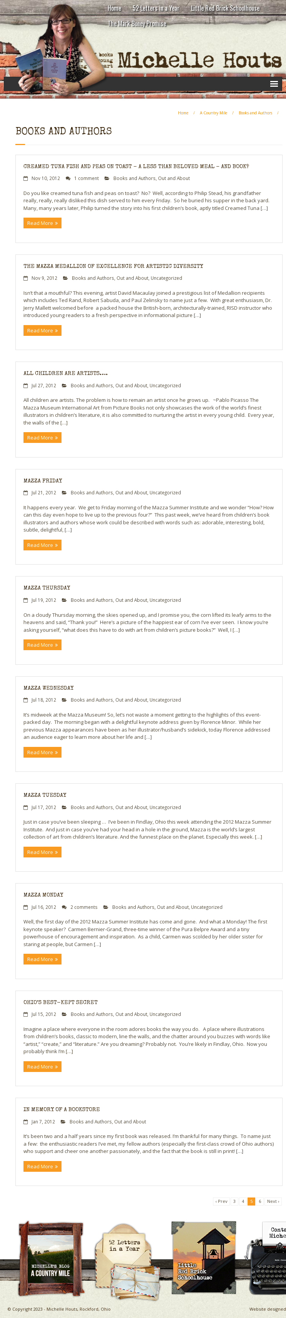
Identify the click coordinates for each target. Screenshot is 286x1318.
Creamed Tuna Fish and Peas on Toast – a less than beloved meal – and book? (136, 167)
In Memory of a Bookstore (61, 1110)
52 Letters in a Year (156, 8)
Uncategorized (166, 278)
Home (114, 8)
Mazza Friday (42, 481)
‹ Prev (221, 1201)
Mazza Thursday (46, 588)
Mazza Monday (43, 895)
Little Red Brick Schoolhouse (225, 8)
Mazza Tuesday (44, 795)
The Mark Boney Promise (137, 23)
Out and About (174, 178)
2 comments (84, 907)
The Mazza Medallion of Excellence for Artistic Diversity (113, 266)
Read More (40, 223)
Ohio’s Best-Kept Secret (60, 1003)
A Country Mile (213, 113)
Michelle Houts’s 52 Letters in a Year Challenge (131, 1226)
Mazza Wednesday (48, 688)
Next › (273, 1201)
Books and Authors (255, 113)
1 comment (86, 178)
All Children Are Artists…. (65, 374)
